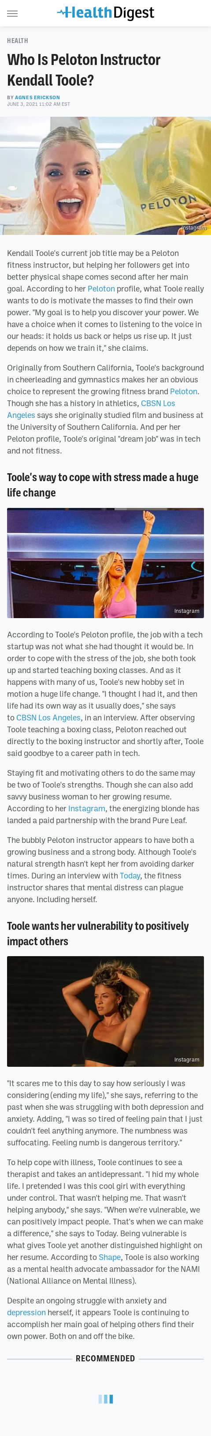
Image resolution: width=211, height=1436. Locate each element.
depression (26, 1312)
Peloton (101, 288)
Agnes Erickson (37, 97)
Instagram (194, 227)
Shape (110, 1257)
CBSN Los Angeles (48, 717)
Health (18, 40)
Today (130, 875)
